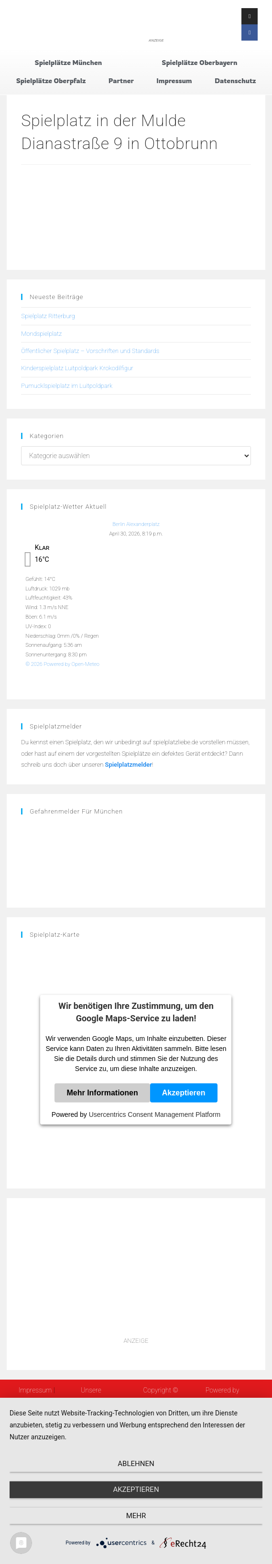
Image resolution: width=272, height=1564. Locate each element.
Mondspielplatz (41, 333)
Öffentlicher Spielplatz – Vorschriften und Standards (90, 350)
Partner (121, 80)
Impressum (174, 80)
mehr (136, 1515)
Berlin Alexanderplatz (136, 524)
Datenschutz (235, 80)
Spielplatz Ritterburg (48, 316)
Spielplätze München (68, 62)
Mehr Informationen (102, 1093)
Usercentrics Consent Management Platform (154, 1114)
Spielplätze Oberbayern (199, 62)
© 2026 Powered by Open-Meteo (62, 664)
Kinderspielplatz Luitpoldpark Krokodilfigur (77, 368)
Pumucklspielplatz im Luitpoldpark (66, 385)
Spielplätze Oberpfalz (51, 80)
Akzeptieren (184, 1093)
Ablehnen (136, 1463)
